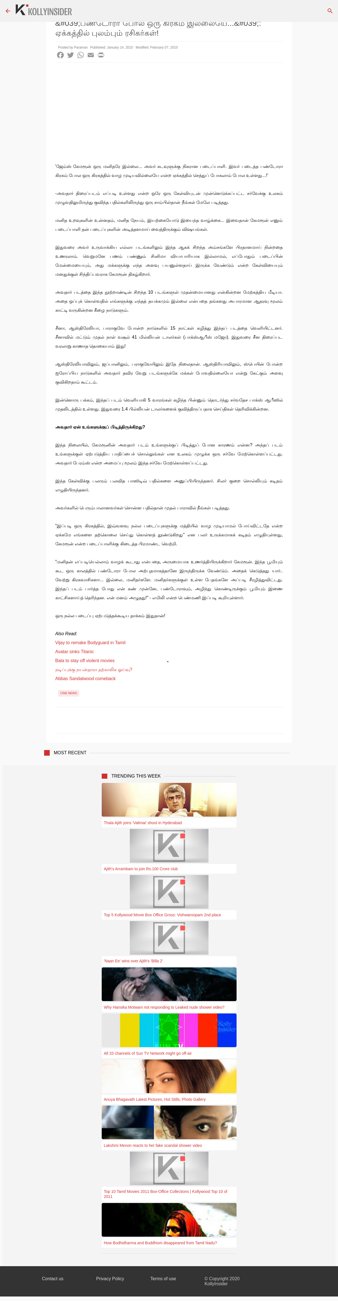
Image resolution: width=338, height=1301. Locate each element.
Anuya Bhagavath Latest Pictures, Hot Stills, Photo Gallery (155, 1099)
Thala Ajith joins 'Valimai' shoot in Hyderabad (143, 823)
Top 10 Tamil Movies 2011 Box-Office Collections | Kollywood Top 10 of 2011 (165, 1194)
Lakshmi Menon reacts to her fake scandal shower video (153, 1145)
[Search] (330, 11)
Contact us (52, 1278)
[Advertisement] (169, 104)
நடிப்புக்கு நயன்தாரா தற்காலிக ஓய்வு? (93, 669)
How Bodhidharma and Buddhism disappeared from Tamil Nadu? (160, 1243)
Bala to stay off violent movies (85, 660)
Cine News (68, 693)
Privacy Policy (110, 1278)
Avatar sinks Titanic (74, 651)
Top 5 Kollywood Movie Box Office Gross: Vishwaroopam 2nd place (162, 915)
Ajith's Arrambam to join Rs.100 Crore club (141, 869)
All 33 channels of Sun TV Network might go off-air (148, 1053)
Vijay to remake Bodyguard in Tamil (90, 642)
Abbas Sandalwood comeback (85, 678)
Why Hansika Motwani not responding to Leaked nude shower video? (164, 1007)
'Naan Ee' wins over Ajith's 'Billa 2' (133, 961)
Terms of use (163, 1278)
